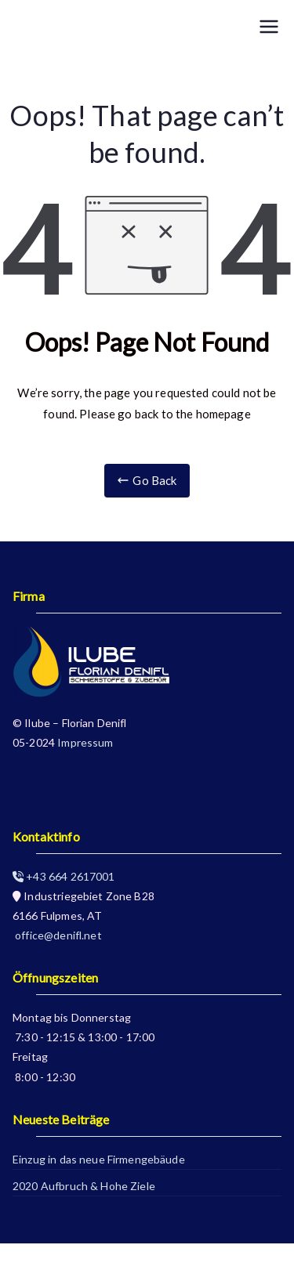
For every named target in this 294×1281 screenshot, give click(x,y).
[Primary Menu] (268, 27)
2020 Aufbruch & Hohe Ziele (84, 1185)
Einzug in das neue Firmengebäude (99, 1159)
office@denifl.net (57, 935)
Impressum (85, 742)
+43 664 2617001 (64, 876)
